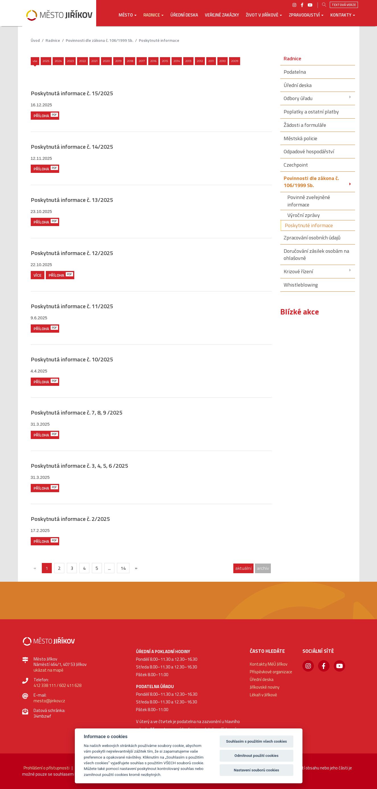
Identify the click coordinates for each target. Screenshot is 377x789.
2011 (211, 61)
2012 (200, 61)
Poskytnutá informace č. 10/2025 (72, 359)
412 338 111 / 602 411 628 (57, 685)
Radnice (53, 40)
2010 (222, 61)
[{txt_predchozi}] (35, 568)
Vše (35, 61)
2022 (82, 61)
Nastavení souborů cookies (256, 770)
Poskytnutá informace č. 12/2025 (72, 252)
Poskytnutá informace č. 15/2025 (72, 93)
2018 (130, 61)
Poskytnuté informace (159, 40)
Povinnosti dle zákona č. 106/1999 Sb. (99, 40)
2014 (177, 61)
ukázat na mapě (48, 670)
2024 (58, 61)
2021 (94, 61)
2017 (142, 61)
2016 (153, 61)
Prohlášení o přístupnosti (46, 768)
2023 (70, 61)
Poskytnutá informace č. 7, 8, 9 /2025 (76, 412)
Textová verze (344, 5)
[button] (127, 19)
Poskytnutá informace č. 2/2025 (70, 518)
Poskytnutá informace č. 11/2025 (72, 306)
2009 (234, 61)
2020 (106, 61)
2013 (188, 61)
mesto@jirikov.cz (49, 700)
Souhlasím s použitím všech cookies (256, 741)
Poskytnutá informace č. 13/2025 (72, 199)
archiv (263, 568)
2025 (46, 61)
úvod (35, 40)
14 (123, 568)
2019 (118, 61)
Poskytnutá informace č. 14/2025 (72, 146)
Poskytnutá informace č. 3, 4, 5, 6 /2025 (79, 465)
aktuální (243, 568)
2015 (165, 61)
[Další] (136, 568)
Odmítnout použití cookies (256, 755)
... (109, 568)
